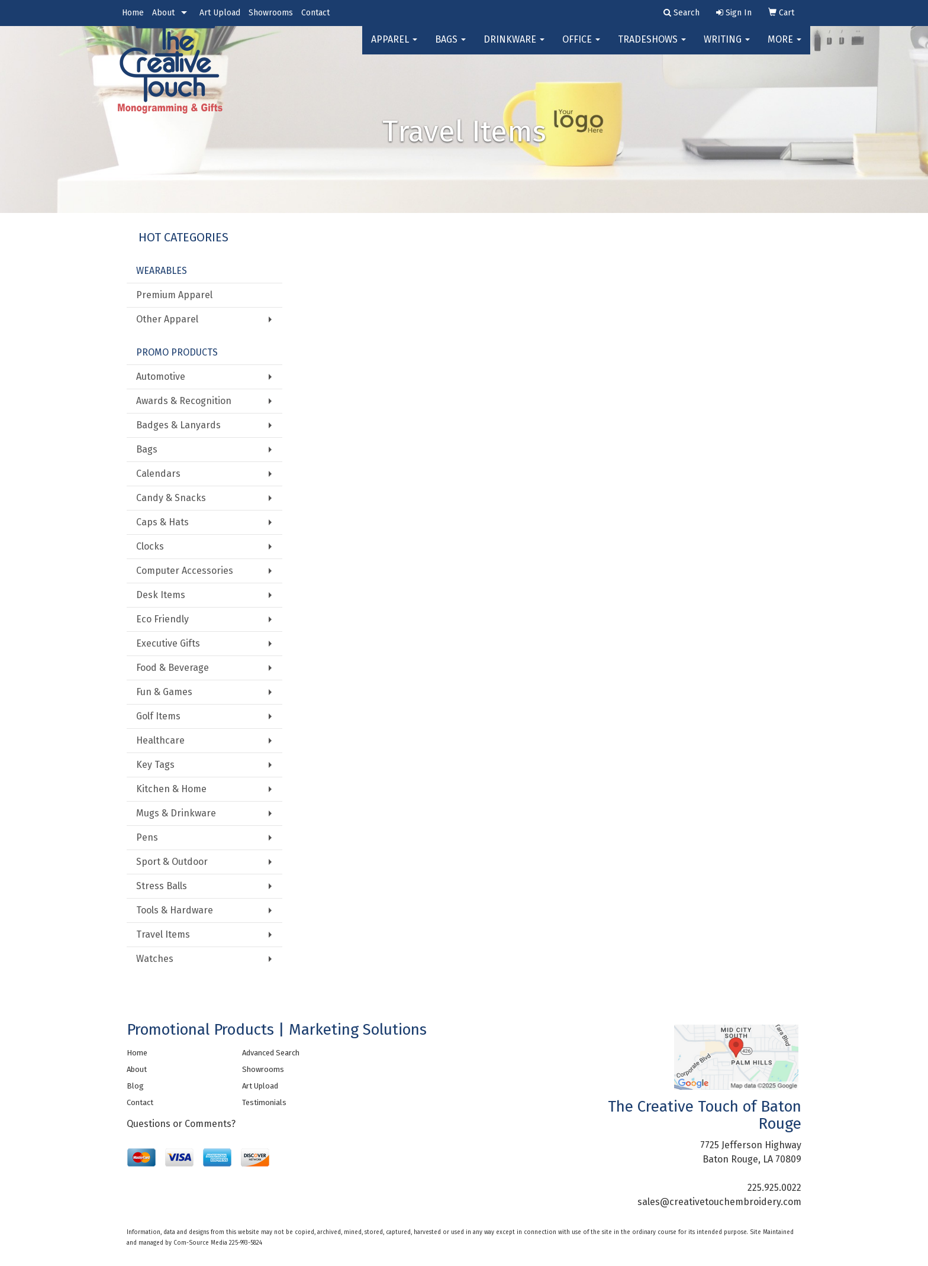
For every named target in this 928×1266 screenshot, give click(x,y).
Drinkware (514, 47)
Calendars (158, 473)
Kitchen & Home (171, 789)
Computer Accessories (184, 570)
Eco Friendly (162, 619)
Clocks (150, 546)
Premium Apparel (174, 295)
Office (581, 47)
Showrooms (271, 13)
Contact (315, 13)
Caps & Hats (162, 522)
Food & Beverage (172, 667)
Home (133, 13)
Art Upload (219, 13)
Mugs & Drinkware (176, 813)
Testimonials (264, 1102)
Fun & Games (164, 691)
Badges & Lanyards (178, 425)
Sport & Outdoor (172, 861)
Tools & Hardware (174, 910)
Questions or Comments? (181, 1123)
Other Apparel (167, 319)
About (163, 13)
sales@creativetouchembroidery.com (719, 1201)
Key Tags (155, 764)
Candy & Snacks (171, 497)
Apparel (394, 47)
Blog (135, 1085)
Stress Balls (161, 886)
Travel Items (163, 934)
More (784, 47)
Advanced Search (270, 1052)
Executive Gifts (168, 643)
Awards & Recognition (183, 400)
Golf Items (158, 716)
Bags (450, 47)
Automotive (160, 376)
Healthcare (160, 740)
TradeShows (652, 47)
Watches (154, 958)
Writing (727, 47)
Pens (147, 837)
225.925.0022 (774, 1187)
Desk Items (160, 594)
